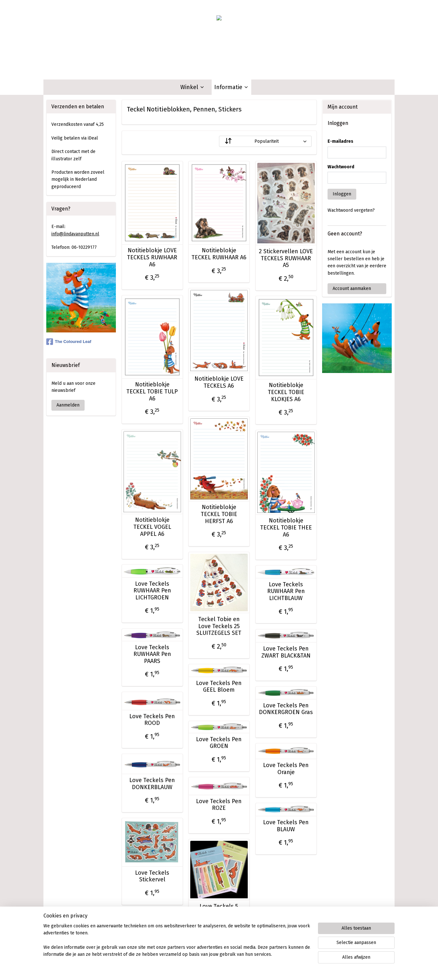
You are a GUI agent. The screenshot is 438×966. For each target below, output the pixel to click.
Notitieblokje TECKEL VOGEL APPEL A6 (152, 527)
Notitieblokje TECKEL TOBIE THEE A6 (286, 527)
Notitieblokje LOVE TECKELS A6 (218, 382)
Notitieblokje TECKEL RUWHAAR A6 (218, 254)
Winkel (192, 87)
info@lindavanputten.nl (75, 234)
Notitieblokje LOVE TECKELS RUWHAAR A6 (152, 257)
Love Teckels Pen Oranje (286, 769)
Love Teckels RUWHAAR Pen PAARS (152, 654)
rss (207, 954)
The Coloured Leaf (68, 342)
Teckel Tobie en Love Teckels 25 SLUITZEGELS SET (218, 626)
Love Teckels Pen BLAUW (286, 826)
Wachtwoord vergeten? (351, 210)
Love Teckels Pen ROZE (219, 805)
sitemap (194, 954)
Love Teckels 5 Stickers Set (219, 910)
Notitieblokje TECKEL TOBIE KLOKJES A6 (286, 392)
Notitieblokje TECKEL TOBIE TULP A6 (152, 391)
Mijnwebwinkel (282, 954)
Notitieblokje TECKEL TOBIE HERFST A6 (218, 514)
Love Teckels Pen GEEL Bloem (219, 687)
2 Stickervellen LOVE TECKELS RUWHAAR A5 (286, 258)
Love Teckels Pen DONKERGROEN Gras (286, 709)
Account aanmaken (352, 288)
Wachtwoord (341, 167)
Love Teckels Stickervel (152, 876)
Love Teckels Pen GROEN (219, 743)
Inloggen (342, 194)
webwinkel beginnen (229, 954)
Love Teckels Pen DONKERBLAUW (152, 784)
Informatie (231, 87)
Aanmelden (68, 405)
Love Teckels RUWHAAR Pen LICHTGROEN (152, 591)
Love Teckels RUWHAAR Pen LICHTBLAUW (286, 591)
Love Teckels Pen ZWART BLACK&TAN (285, 652)
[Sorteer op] (265, 141)
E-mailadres (340, 141)
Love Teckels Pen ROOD (152, 720)
